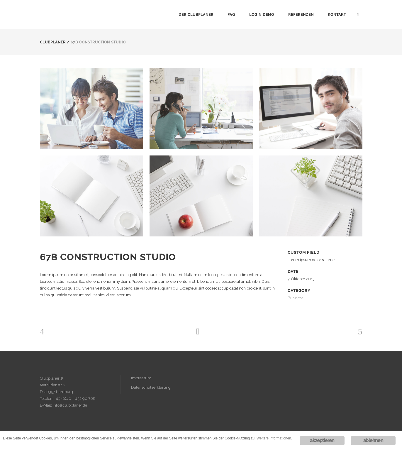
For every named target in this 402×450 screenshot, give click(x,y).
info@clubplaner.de (70, 405)
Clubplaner (53, 42)
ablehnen (373, 440)
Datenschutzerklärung (151, 387)
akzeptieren (322, 440)
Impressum (141, 378)
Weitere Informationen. (274, 438)
